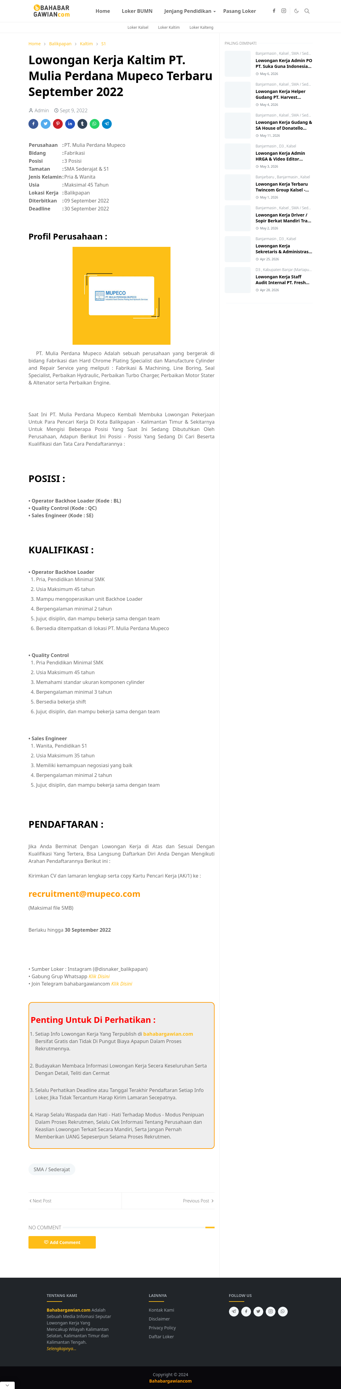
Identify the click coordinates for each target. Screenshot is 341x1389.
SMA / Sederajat (52, 1169)
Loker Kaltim (169, 27)
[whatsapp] (283, 1312)
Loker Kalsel (138, 27)
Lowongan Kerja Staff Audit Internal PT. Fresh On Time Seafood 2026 (281, 282)
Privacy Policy (162, 1328)
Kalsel (284, 53)
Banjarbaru (265, 177)
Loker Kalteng (201, 27)
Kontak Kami (161, 1310)
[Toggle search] (307, 11)
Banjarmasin (266, 53)
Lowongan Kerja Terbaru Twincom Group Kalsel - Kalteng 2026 (282, 190)
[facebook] (274, 11)
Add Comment (62, 1242)
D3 (282, 146)
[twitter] (258, 1312)
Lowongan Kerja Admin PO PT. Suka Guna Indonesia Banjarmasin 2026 (284, 66)
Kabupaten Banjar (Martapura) (288, 269)
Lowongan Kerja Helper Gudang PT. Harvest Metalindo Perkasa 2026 (281, 97)
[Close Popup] (7, 1385)
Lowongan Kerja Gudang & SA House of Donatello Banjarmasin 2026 (284, 128)
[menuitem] (103, 11)
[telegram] (234, 1312)
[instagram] (284, 11)
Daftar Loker (161, 1336)
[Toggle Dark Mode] (296, 11)
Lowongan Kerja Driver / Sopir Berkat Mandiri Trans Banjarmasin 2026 (284, 220)
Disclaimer (159, 1319)
